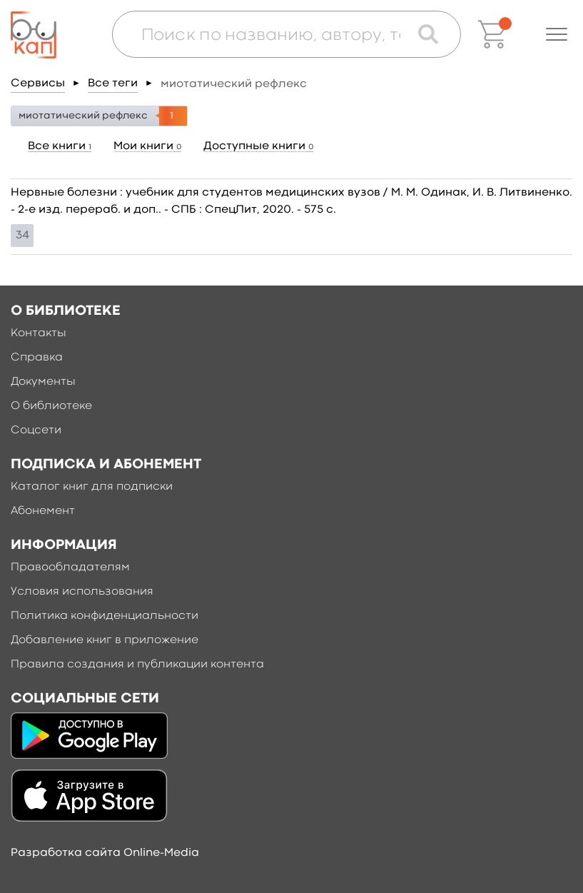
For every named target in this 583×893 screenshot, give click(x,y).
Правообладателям (70, 567)
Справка (37, 358)
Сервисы (38, 84)
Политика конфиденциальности (104, 616)
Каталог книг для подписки (92, 487)
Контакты (38, 333)
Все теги (113, 84)
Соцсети (36, 430)
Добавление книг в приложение (104, 640)
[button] (556, 34)
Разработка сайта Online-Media (105, 853)
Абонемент (43, 511)
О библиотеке (51, 406)
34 (22, 236)
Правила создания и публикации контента (137, 665)
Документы (43, 382)
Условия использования (82, 592)
